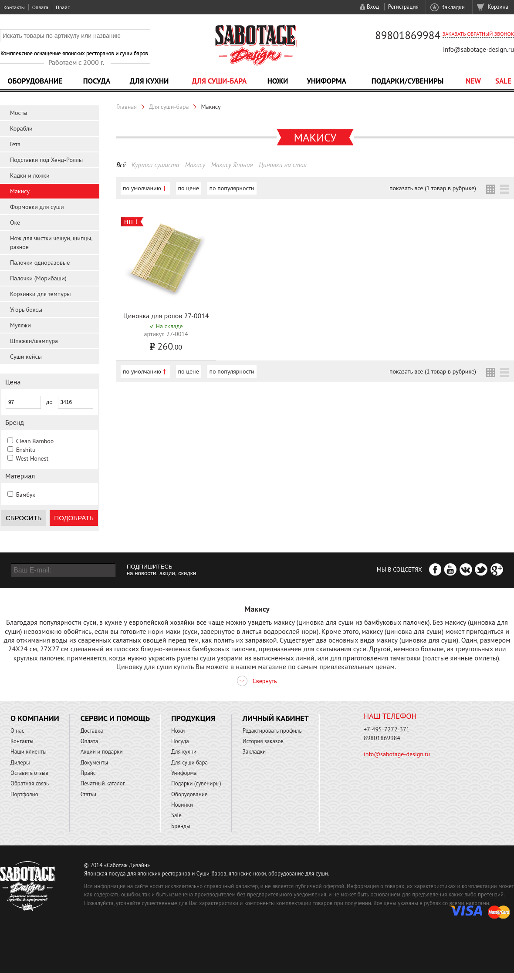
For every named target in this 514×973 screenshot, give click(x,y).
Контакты (14, 7)
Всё (120, 165)
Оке (15, 222)
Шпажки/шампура (34, 341)
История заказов (263, 741)
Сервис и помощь (115, 718)
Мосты (18, 113)
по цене (188, 188)
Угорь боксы (26, 309)
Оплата (40, 7)
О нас (17, 730)
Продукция (193, 718)
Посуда (96, 81)
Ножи (277, 81)
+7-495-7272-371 (386, 729)
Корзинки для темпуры (40, 294)
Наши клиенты (28, 751)
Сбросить (24, 518)
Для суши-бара (219, 81)
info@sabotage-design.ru (478, 49)
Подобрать (74, 518)
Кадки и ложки (30, 175)
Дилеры (20, 762)
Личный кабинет (276, 718)
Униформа (326, 81)
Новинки (182, 804)
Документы (94, 762)
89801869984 (407, 35)
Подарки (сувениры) (196, 783)
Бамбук (25, 494)
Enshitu (26, 450)
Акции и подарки (102, 751)
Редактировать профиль (272, 730)
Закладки (452, 7)
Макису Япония (232, 165)
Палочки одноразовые (40, 262)
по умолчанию (142, 188)
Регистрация (403, 6)
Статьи (89, 794)
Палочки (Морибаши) (38, 278)
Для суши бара (189, 762)
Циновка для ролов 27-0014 (166, 315)
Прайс (63, 7)
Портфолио (24, 794)
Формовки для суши (37, 207)
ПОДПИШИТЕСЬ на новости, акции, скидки (161, 569)
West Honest (32, 458)
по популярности (232, 188)
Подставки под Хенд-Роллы (46, 160)
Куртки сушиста (155, 165)
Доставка (92, 730)
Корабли (21, 128)
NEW (473, 81)
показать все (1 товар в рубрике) (432, 188)
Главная (126, 107)
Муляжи (20, 325)
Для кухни (149, 81)
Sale (503, 81)
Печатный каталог (103, 783)
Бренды (180, 826)
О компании (34, 718)
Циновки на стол (283, 165)
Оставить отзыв (29, 773)
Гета (15, 144)
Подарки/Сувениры (408, 81)
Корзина (498, 6)
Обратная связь (29, 783)
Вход (373, 6)
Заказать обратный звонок (478, 33)
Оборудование (34, 81)
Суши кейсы (26, 356)
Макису (20, 191)
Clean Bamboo (35, 441)
